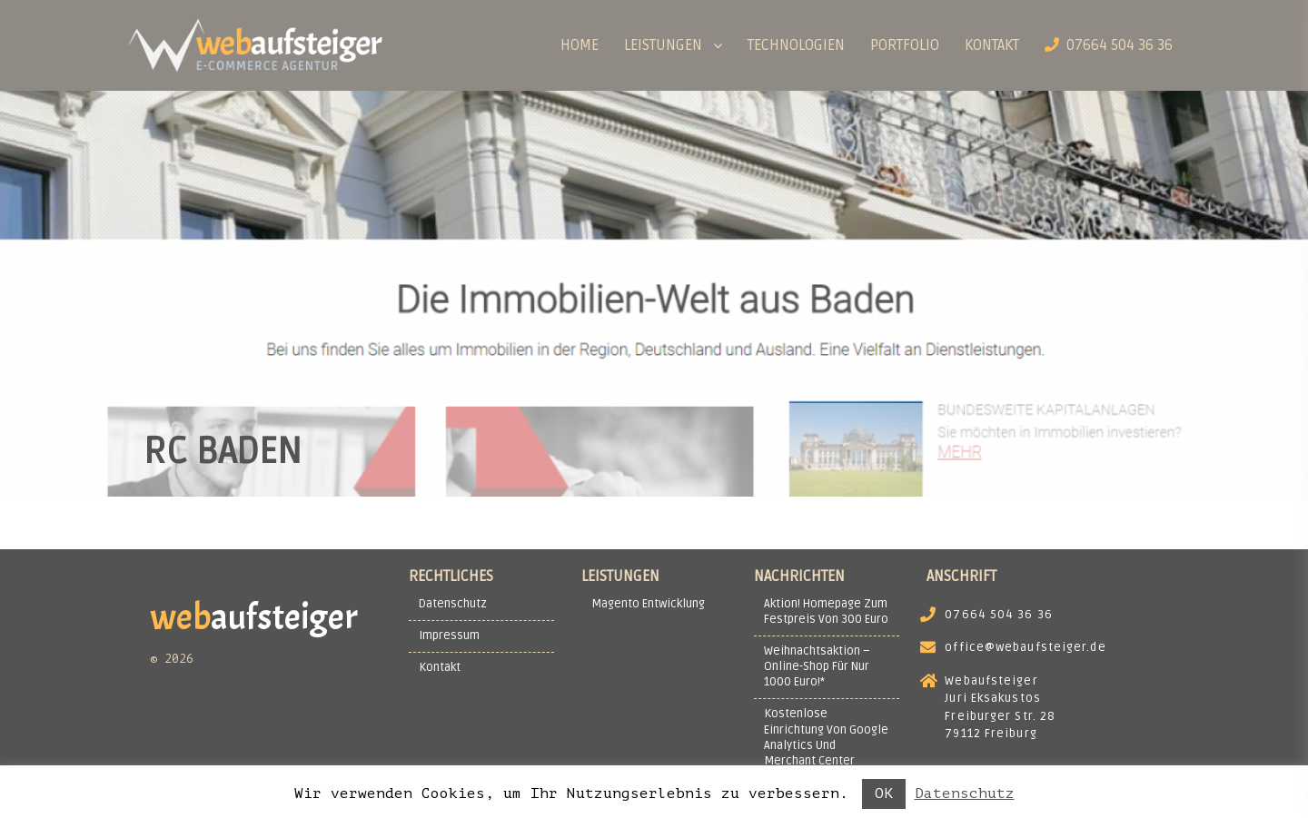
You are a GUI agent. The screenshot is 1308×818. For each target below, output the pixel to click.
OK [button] (884, 793)
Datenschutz (965, 793)
